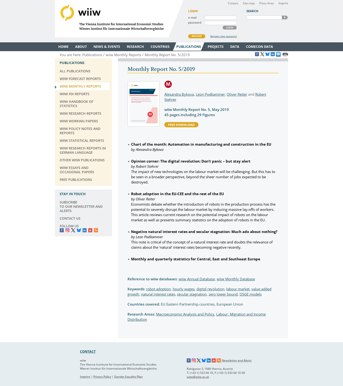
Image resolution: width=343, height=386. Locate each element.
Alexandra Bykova (179, 94)
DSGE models (251, 294)
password (194, 22)
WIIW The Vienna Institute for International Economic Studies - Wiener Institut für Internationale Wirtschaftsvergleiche (119, 18)
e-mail (192, 17)
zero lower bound (223, 294)
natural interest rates (158, 294)
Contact (233, 3)
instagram (67, 230)
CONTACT (88, 351)
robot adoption (158, 289)
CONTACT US (70, 218)
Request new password (223, 36)
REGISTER (197, 36)
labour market (238, 289)
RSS (96, 230)
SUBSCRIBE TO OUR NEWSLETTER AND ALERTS (81, 206)
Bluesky (79, 230)
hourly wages (184, 289)
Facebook (62, 230)
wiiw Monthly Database (236, 279)
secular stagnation (192, 294)
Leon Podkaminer (210, 94)
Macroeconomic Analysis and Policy (185, 314)
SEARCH (285, 17)
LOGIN (229, 27)
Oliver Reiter (237, 94)
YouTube (90, 230)
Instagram (194, 360)
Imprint (283, 3)
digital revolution (210, 289)
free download (181, 125)
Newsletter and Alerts (237, 360)
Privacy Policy (102, 377)
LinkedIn (85, 230)
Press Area (266, 3)
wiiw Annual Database (197, 279)
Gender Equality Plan (128, 377)
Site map (249, 3)
